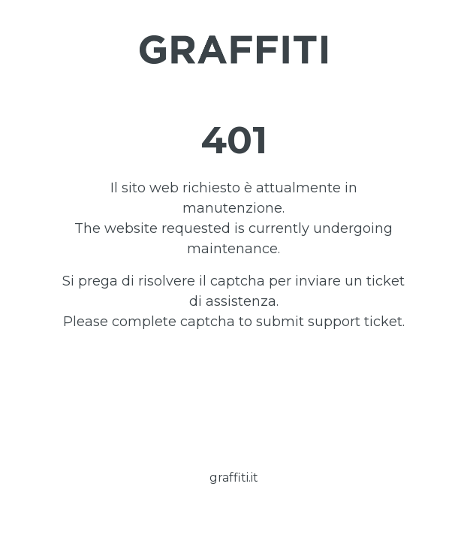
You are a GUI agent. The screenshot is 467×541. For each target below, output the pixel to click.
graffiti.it (233, 477)
